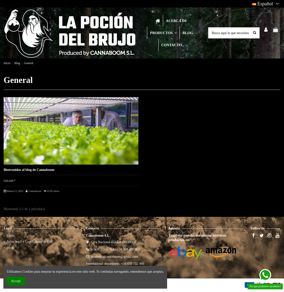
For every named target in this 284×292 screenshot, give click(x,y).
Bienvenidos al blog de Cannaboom (29, 170)
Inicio (10, 247)
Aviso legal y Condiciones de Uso (29, 241)
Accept (16, 281)
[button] (163, 33)
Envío (10, 235)
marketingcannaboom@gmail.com (114, 256)
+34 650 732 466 (132, 263)
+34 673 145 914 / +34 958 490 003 (115, 249)
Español (266, 3)
